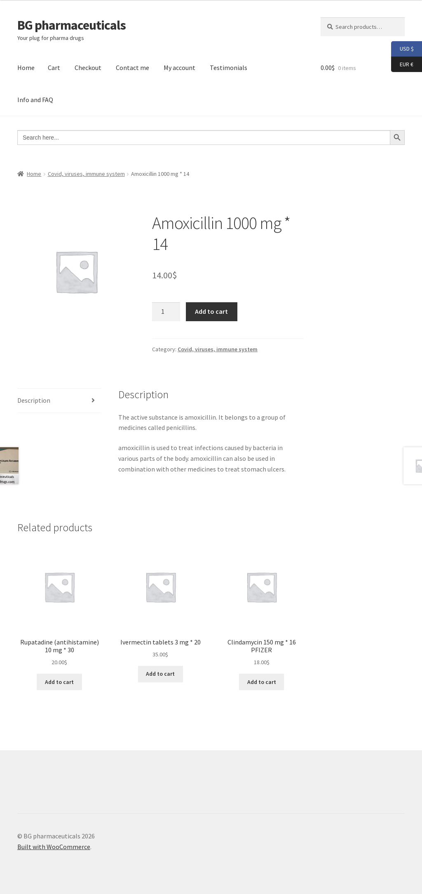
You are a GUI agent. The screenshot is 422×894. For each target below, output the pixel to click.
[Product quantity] (166, 311)
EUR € (402, 64)
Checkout (88, 67)
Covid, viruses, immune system (86, 173)
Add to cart (211, 311)
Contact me (132, 67)
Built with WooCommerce (53, 847)
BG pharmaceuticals (71, 25)
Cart (54, 67)
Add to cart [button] (59, 682)
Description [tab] (33, 400)
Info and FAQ (35, 100)
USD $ (402, 49)
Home (26, 67)
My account (179, 67)
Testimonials (228, 67)
